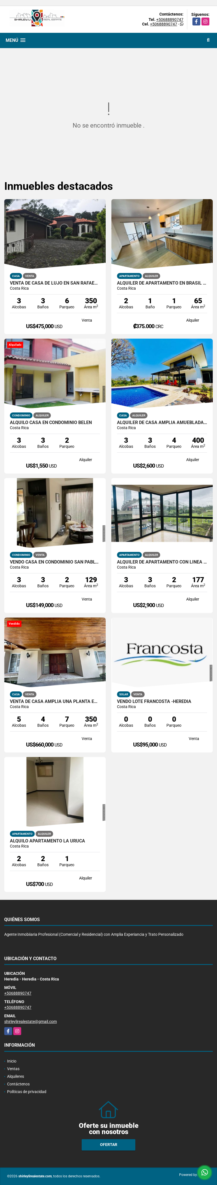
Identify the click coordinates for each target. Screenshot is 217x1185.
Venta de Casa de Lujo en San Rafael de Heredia (55, 283)
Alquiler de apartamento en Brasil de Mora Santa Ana (162, 283)
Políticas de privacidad (26, 1091)
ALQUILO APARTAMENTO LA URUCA (47, 841)
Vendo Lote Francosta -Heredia (154, 701)
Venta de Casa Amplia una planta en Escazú (55, 701)
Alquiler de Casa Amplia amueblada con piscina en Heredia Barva (162, 422)
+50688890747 (169, 19)
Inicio (11, 1061)
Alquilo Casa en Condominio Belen (51, 422)
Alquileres (15, 1076)
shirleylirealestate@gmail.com (30, 1021)
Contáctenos (18, 1084)
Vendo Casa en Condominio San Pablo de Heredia (55, 562)
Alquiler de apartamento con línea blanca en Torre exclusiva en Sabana (162, 562)
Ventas (13, 1068)
